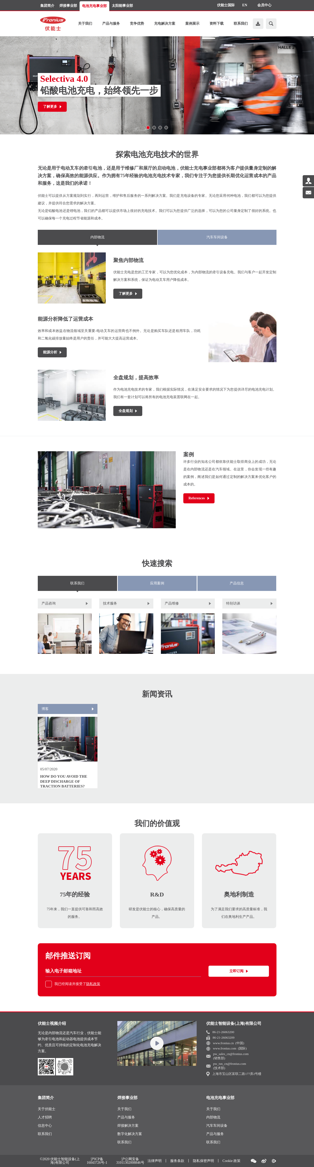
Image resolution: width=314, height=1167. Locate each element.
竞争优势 (137, 23)
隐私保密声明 (203, 1161)
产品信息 (237, 583)
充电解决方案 (164, 23)
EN (244, 5)
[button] (148, 127)
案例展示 (192, 23)
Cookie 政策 (232, 1161)
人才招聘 (45, 1117)
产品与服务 (111, 23)
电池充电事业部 (94, 6)
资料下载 (217, 23)
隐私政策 (93, 984)
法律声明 (155, 1161)
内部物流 (97, 237)
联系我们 (241, 23)
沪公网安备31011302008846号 (130, 1160)
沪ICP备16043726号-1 (97, 1160)
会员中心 (264, 5)
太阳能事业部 (122, 6)
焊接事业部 (68, 6)
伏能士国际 (226, 5)
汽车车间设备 (217, 237)
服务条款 (177, 1161)
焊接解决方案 (127, 1125)
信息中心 (45, 1125)
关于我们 (85, 23)
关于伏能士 (46, 1109)
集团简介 (47, 6)
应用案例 (157, 583)
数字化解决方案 (129, 1134)
